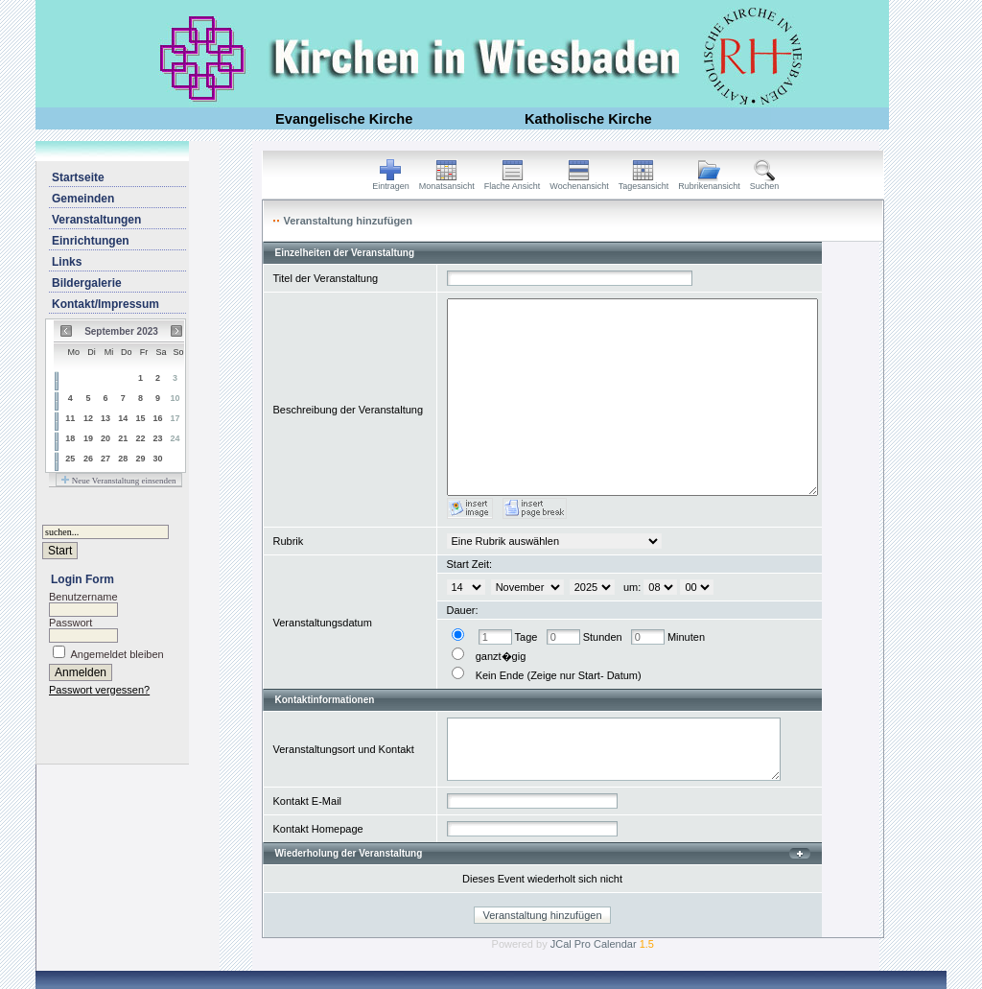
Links (67, 262)
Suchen (765, 182)
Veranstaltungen (96, 219)
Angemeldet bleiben (116, 654)
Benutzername (83, 596)
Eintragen (390, 182)
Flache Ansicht (512, 182)
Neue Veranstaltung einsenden (118, 480)
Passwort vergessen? (99, 689)
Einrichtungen (90, 240)
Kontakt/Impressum (105, 304)
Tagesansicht (644, 182)
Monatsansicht (447, 182)
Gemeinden (83, 198)
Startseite (78, 177)
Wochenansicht (578, 182)
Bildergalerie (87, 283)
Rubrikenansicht (709, 182)
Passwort (70, 622)
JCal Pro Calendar (602, 944)
